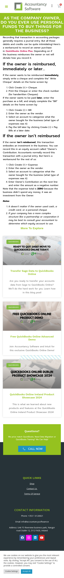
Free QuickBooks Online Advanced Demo (32, 338)
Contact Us (32, 488)
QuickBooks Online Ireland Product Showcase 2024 (32, 396)
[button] (6, 6)
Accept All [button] (26, 571)
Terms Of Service (32, 493)
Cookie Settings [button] (11, 571)
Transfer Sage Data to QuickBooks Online (32, 272)
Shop (32, 483)
